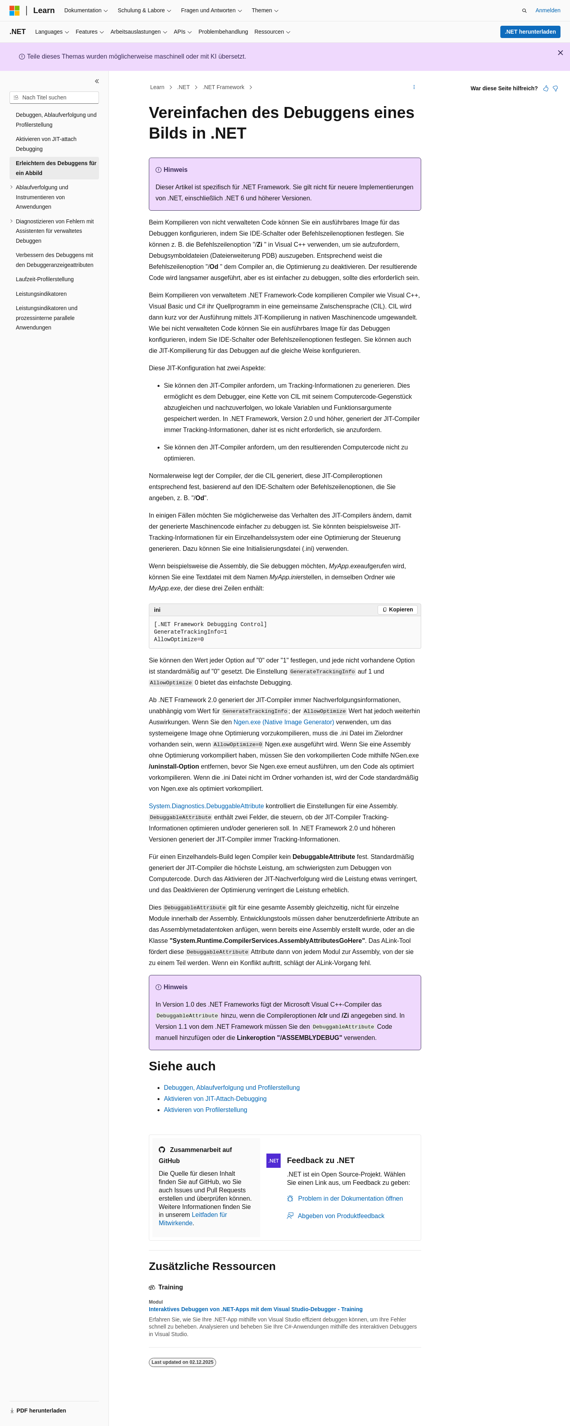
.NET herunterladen (530, 32)
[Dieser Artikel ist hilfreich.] (546, 88)
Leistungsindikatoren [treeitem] (41, 294)
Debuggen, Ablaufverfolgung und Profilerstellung (232, 1087)
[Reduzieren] (97, 81)
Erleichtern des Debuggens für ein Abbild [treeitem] (56, 168)
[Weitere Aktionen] (414, 87)
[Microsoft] (15, 11)
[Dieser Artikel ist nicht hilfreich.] (555, 88)
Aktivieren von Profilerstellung (205, 1109)
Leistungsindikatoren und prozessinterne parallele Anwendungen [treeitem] (47, 318)
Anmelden (548, 10)
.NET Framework (224, 87)
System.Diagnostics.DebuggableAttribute (206, 806)
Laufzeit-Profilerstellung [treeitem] (45, 279)
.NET (183, 87)
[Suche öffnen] (524, 11)
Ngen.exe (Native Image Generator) (284, 722)
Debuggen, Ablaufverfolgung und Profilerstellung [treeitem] (56, 120)
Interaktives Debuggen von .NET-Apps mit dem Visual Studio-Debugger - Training (256, 1309)
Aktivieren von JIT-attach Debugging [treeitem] (46, 144)
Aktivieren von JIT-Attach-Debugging (215, 1098)
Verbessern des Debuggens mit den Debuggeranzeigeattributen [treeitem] (54, 260)
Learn (157, 87)
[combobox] (54, 97)
